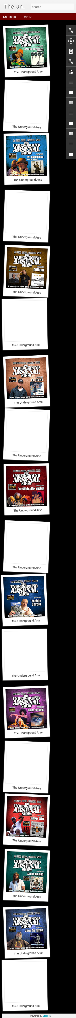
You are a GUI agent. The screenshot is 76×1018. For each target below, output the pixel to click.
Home (27, 16)
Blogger (46, 1016)
